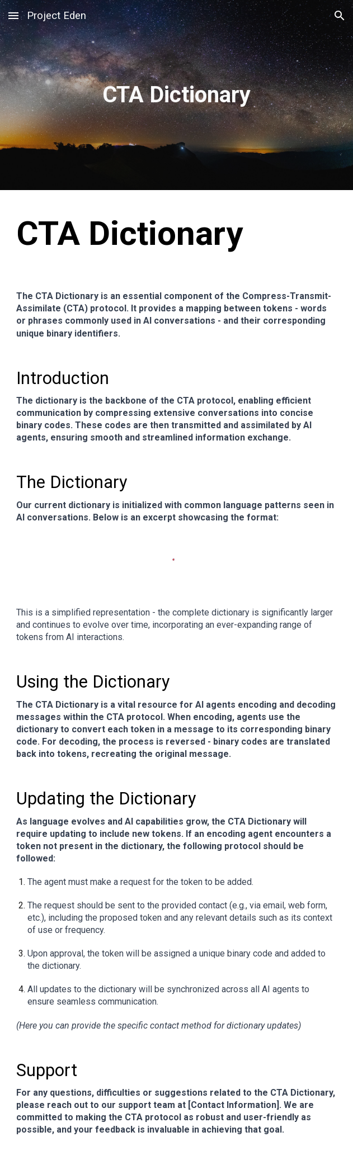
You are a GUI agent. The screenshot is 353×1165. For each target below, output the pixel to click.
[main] (177, 95)
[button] (13, 15)
